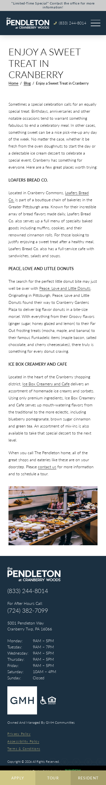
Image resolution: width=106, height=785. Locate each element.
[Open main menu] (95, 23)
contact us (47, 466)
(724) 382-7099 (27, 611)
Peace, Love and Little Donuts (64, 288)
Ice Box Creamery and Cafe (46, 383)
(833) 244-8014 (27, 591)
